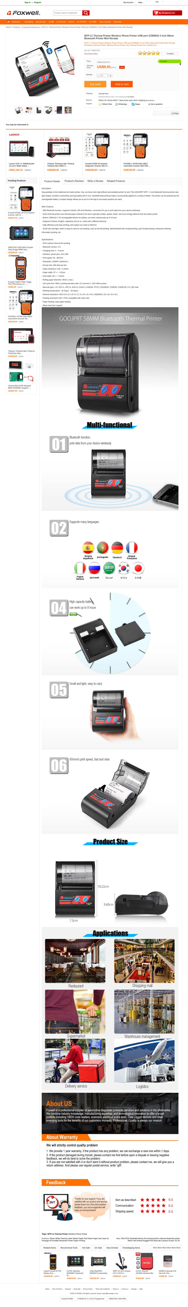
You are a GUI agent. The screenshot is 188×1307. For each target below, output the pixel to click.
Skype (137, 104)
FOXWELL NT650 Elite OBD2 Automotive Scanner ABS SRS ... (137, 165)
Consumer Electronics (31, 27)
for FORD (92, 22)
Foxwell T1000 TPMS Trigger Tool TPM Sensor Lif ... (20, 283)
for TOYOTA (81, 22)
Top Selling (29, 22)
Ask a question (156, 104)
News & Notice (57, 1289)
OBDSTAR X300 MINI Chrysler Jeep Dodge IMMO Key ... (20, 248)
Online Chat (107, 104)
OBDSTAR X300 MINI (117, 1299)
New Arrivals (41, 22)
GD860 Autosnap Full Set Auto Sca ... (167, 1272)
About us (116, 1289)
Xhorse (71, 22)
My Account (128, 2)
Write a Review (95, 181)
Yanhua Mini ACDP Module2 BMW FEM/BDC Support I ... (19, 387)
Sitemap (134, 1289)
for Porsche (61, 22)
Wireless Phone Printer (77, 1234)
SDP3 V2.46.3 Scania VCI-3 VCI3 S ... (121, 1272)
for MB (51, 22)
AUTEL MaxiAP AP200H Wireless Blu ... (144, 1273)
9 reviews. (170, 54)
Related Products (116, 181)
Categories (16, 22)
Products (16, 27)
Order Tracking (105, 22)
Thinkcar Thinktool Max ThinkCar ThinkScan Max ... (21, 352)
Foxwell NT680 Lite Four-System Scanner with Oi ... (21, 214)
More (155, 1248)
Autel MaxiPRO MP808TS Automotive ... (98, 1273)
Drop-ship (117, 22)
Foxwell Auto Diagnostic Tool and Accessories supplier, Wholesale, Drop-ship (29, 13)
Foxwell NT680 (67, 1299)
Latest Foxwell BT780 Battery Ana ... (52, 1272)
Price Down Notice (91, 53)
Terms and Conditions (103, 1289)
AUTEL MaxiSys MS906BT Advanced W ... (75, 1273)
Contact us (124, 1289)
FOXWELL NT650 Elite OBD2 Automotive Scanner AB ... (20, 317)
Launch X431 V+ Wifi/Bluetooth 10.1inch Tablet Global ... (21, 165)
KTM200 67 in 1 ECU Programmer (90, 1299)
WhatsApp (122, 104)
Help (140, 2)
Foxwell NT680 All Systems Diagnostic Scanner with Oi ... (97, 165)
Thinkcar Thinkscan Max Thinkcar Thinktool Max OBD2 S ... (60, 165)
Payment (68, 1289)
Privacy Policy (88, 1289)
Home (9, 22)
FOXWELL (79, 1293)
